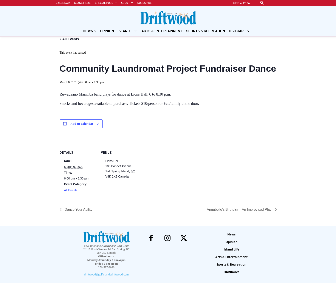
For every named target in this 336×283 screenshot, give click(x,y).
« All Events (69, 39)
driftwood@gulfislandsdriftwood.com (106, 274)
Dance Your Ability (78, 209)
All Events (70, 190)
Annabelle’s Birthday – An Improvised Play (240, 209)
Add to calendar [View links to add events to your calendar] (81, 123)
